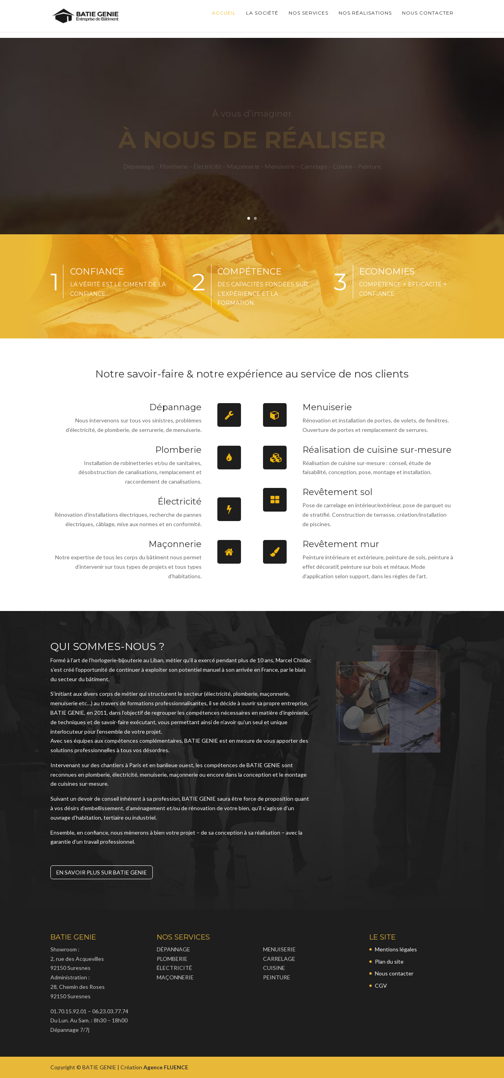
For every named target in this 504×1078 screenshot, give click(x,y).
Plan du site (389, 961)
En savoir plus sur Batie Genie (101, 872)
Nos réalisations (365, 19)
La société (262, 19)
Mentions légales (396, 949)
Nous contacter (428, 19)
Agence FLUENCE (165, 1067)
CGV (381, 985)
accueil (224, 19)
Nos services (308, 19)
